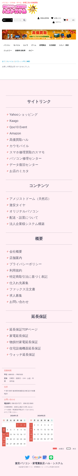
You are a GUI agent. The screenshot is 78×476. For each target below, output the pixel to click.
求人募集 (14, 295)
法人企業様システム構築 (25, 224)
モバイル (16, 45)
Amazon (14, 133)
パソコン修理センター (24, 158)
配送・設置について (22, 218)
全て (3, 61)
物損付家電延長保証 (22, 342)
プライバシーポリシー (24, 264)
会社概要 (14, 251)
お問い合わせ (18, 302)
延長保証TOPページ (22, 329)
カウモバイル (18, 146)
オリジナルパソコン (23, 211)
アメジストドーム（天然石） (29, 199)
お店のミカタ (18, 171)
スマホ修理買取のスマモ (26, 152)
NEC (28, 61)
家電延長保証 (17, 336)
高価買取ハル (18, 140)
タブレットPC (20, 61)
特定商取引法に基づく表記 (27, 277)
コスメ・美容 (64, 45)
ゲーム (33, 45)
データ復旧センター (22, 165)
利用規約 (14, 270)
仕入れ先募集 (17, 283)
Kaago (12, 121)
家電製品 (42, 45)
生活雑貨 (52, 45)
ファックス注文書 (21, 289)
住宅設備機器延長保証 (24, 348)
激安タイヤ (16, 205)
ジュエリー (8, 50)
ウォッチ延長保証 (21, 354)
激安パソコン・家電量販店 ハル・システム (39, 463)
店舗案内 (14, 258)
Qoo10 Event (17, 127)
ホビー (31, 50)
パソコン (7, 45)
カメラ (25, 45)
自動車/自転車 (20, 50)
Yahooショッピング (22, 114)
